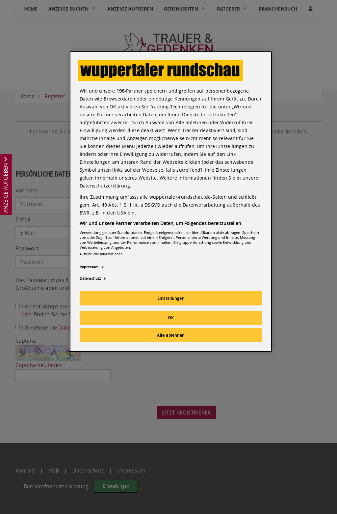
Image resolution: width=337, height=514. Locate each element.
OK (170, 317)
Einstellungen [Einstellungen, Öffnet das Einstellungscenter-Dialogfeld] (171, 298)
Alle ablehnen (171, 335)
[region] (171, 201)
